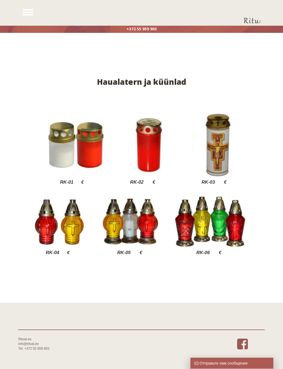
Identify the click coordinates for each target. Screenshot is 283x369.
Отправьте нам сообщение (221, 363)
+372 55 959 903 (142, 28)
